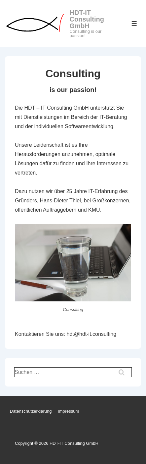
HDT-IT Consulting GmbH (87, 19)
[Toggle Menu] (134, 23)
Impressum (68, 411)
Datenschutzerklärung (31, 411)
